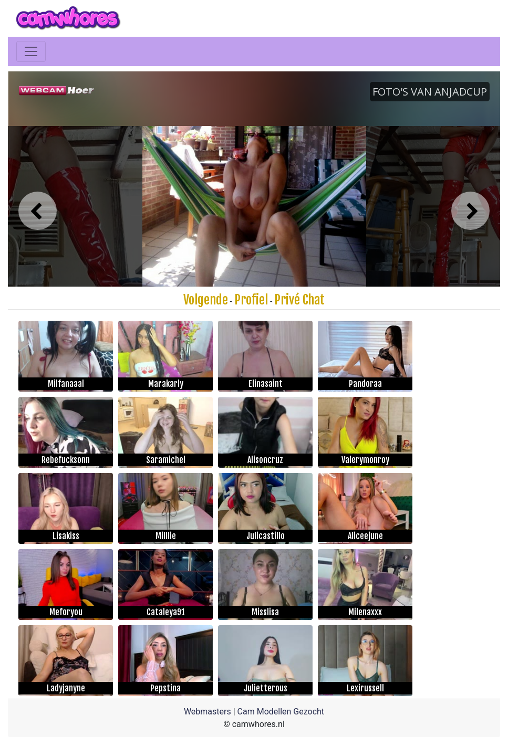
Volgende (205, 300)
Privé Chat (299, 300)
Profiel (251, 300)
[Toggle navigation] (31, 51)
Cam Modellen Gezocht (281, 712)
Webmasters (207, 712)
